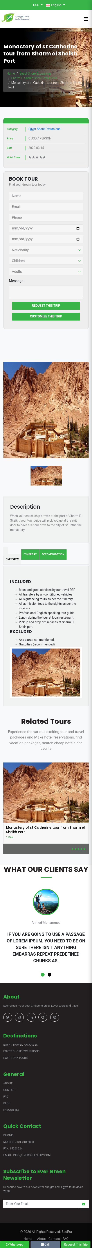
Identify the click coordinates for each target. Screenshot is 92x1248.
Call (45, 1244)
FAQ (5, 1096)
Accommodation (52, 554)
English (54, 5)
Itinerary (30, 554)
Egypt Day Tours (15, 1057)
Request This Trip (46, 305)
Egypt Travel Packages (20, 1044)
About (8, 1083)
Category (12, 129)
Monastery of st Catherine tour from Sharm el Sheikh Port (45, 829)
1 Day (9, 837)
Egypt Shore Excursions (35, 73)
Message (16, 281)
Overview (12, 559)
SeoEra (66, 1232)
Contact (9, 1090)
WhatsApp (14, 1244)
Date (9, 148)
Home (11, 73)
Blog (7, 1103)
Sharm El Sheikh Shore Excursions (34, 78)
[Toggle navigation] (86, 19)
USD (36, 5)
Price (10, 138)
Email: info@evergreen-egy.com (27, 1155)
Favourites (11, 1109)
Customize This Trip (46, 316)
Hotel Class (13, 157)
